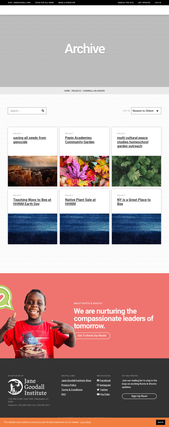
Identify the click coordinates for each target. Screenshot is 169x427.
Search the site (126, 3)
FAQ (63, 399)
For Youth (64, 12)
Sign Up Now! (139, 401)
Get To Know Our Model (92, 340)
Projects (120, 12)
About (51, 12)
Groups (134, 12)
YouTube (103, 399)
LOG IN (158, 3)
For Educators (84, 12)
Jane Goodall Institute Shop (76, 385)
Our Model (103, 12)
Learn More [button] (85, 422)
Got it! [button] (160, 422)
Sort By (126, 116)
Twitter (102, 395)
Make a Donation (66, 3)
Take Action (151, 12)
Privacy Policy (68, 390)
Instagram (104, 390)
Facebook (104, 385)
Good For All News (44, 3)
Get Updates (144, 3)
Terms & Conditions (72, 395)
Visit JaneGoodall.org (19, 3)
